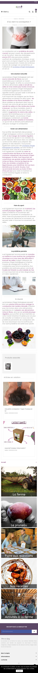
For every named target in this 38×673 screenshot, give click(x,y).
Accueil (3, 462)
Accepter (19, 671)
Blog (35, 1)
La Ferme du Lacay (22, 24)
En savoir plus (9, 418)
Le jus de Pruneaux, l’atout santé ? (15, 448)
